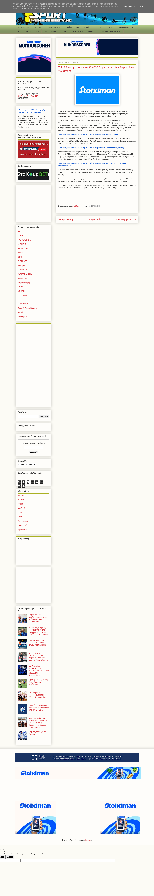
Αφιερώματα (23, 248)
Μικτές (86, 27)
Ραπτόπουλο (23, 521)
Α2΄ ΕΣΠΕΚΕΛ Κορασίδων (28, 31)
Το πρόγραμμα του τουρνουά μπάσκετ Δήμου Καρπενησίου (37, 642)
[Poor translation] (9, 857)
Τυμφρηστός (23, 525)
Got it (140, 6)
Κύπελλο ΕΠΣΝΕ (54, 27)
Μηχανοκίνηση (24, 282)
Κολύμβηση (22, 270)
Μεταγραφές (23, 278)
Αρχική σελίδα (23, 27)
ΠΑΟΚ (20, 517)
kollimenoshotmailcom (28, 96)
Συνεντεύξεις (23, 304)
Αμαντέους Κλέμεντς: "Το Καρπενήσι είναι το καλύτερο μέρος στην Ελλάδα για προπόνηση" (39, 631)
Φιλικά (20, 312)
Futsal (20, 236)
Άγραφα (21, 495)
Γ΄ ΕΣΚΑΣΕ (99, 27)
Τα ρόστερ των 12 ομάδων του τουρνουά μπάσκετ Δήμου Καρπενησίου (38, 618)
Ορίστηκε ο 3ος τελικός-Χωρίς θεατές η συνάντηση (38, 682)
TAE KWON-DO (24, 240)
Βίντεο (20, 253)
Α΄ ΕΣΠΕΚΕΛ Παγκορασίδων (84, 31)
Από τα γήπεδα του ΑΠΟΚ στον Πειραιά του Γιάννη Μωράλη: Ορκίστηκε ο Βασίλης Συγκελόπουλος (39, 722)
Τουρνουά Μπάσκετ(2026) (111, 31)
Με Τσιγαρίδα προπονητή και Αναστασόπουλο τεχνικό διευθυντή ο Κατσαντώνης (39, 670)
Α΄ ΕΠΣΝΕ (39, 27)
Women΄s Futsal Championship (121, 27)
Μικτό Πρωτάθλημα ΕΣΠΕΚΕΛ (56, 31)
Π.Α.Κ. (20, 512)
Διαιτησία (21, 265)
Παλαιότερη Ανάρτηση (126, 219)
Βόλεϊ (20, 257)
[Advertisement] (34, 203)
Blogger (88, 840)
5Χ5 (19, 231)
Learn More (129, 6)
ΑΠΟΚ (20, 504)
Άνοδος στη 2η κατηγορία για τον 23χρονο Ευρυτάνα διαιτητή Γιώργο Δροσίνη (39, 656)
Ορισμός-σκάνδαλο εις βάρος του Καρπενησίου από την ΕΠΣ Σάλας (39, 707)
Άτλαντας (21, 500)
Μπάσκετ (21, 291)
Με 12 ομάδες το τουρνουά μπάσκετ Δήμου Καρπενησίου (37, 694)
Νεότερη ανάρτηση (66, 219)
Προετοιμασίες (24, 295)
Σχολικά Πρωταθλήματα (27, 308)
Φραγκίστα (22, 529)
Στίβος (20, 299)
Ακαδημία (22, 508)
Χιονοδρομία (23, 316)
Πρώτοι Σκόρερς (73, 27)
